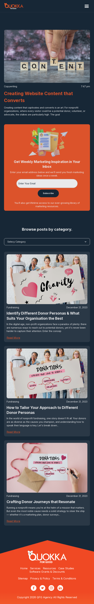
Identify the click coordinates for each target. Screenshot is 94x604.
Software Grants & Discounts (47, 571)
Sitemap (23, 578)
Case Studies (66, 568)
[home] (13, 6)
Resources (49, 568)
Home (24, 568)
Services (35, 568)
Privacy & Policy (40, 578)
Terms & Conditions (64, 578)
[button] (87, 6)
